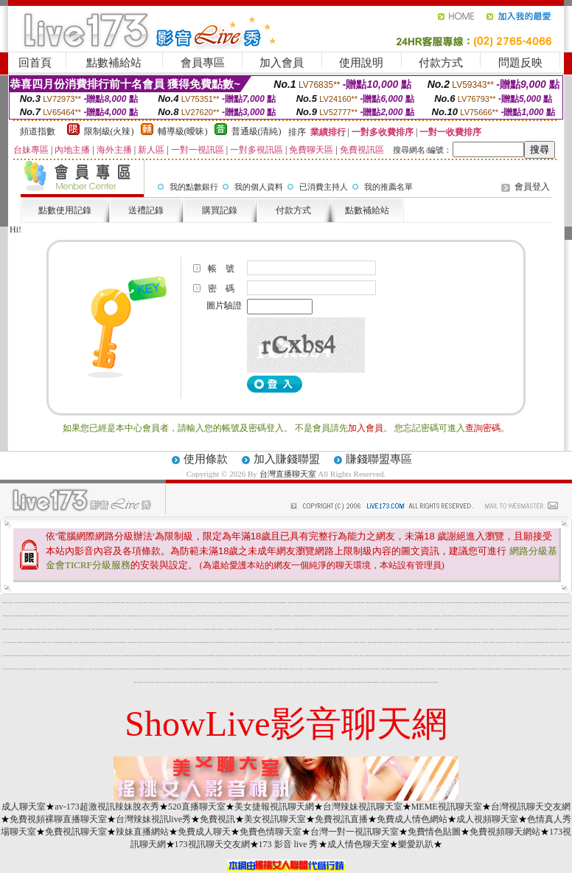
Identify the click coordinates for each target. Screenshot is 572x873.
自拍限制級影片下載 (307, 682)
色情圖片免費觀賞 (36, 615)
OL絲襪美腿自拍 (198, 642)
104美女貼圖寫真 (552, 655)
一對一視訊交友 (79, 615)
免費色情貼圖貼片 (489, 602)
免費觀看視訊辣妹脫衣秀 (301, 642)
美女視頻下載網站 (302, 615)
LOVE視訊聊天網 (309, 615)
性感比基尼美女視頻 (534, 642)
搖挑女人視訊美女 (556, 642)
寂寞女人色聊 (150, 642)
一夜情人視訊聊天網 (72, 615)
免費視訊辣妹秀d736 (350, 615)
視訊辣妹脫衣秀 (167, 602)
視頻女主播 (431, 682)
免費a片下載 (328, 655)
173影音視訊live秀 (33, 655)
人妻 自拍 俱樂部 (133, 655)
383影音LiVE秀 (260, 655)
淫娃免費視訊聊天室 (462, 602)
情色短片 (14, 642)
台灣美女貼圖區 (390, 682)
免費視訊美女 (421, 642)
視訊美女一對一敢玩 (150, 615)
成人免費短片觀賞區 (139, 642)
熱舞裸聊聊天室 (113, 615)
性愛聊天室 (242, 642)
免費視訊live (225, 682)
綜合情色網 (64, 655)
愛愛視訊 (277, 602)
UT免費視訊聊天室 (18, 615)
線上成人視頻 (160, 602)
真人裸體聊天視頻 (489, 655)
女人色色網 (426, 642)
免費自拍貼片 (341, 655)
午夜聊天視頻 (426, 602)
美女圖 (189, 642)
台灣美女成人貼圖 (108, 602)
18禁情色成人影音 (192, 655)
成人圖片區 (193, 642)
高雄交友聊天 (229, 655)
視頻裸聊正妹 (430, 642)
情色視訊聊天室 (405, 615)
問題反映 (520, 63)
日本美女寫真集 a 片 (319, 642)
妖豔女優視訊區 (220, 602)
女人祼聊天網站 (259, 682)
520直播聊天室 (197, 806)
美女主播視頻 (286, 642)
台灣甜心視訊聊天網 (363, 642)
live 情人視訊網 (179, 642)
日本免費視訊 (474, 642)
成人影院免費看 (380, 655)
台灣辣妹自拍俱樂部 (105, 642)
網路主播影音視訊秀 (324, 602)
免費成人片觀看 (229, 642)
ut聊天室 (127, 655)
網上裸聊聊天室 (532, 615)
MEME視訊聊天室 (446, 806)
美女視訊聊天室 (275, 819)
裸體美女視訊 (7, 655)
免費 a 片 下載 (394, 602)
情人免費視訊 (109, 655)
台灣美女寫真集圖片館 (267, 655)
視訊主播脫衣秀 (96, 602)
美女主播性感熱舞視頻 (174, 602)
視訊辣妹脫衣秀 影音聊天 (263, 602)
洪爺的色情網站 (65, 602)
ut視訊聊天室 (303, 602)
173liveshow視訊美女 (47, 655)
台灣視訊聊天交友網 (531, 806)
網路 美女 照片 (186, 615)
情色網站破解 (491, 642)
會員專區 (203, 63)
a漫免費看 (123, 655)
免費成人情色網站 (412, 819)
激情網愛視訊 (74, 602)
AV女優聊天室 (54, 602)
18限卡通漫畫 (253, 642)
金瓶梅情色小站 (362, 655)
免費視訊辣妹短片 (356, 642)
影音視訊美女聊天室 (253, 682)
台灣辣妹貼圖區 (234, 655)
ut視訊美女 (156, 602)
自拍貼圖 (101, 615)
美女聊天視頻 (411, 615)
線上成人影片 (144, 615)
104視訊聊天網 (198, 655)
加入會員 (281, 63)
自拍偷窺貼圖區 (56, 642)
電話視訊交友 (30, 615)
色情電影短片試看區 (358, 615)
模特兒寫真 (255, 615)
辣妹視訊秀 (67, 615)
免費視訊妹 (335, 602)
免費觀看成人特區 (246, 682)
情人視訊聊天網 (455, 602)
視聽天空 (392, 642)
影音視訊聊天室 (90, 602)
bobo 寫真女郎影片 (14, 655)
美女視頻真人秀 (409, 682)
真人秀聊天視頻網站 (271, 602)
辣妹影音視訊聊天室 (461, 655)
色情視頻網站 (369, 682)
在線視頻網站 (59, 602)
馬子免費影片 (206, 682)
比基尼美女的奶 (320, 682)
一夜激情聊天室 (562, 642)
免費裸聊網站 (421, 682)
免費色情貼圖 (533, 602)
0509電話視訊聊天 (425, 655)
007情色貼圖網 (140, 682)
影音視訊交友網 (427, 615)
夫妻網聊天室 (396, 642)
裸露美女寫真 (435, 642)
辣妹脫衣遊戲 (374, 642)
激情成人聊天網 (47, 602)
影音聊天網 (41, 615)
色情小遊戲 (245, 655)
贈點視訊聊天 (550, 602)
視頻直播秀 (155, 642)
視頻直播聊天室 (223, 655)
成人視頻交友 (487, 615)
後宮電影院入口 (400, 655)
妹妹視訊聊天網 (438, 602)
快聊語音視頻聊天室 (468, 642)
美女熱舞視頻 (124, 615)
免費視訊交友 (146, 602)
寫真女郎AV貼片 (248, 642)
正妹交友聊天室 (412, 655)
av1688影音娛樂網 (219, 642)
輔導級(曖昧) (183, 131)
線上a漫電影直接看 (63, 642)
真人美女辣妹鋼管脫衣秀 (414, 602)
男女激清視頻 (494, 655)
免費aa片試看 (95, 655)
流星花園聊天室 (181, 602)
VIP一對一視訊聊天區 (499, 615)
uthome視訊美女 (556, 602)
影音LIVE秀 (555, 615)
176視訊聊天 (421, 602)
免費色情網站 (102, 602)
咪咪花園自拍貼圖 (337, 615)
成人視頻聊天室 (487, 819)
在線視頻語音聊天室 (475, 602)
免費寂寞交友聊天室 (383, 682)
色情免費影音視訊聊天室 (513, 602)
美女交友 (260, 615)
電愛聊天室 (370, 642)
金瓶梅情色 (549, 615)
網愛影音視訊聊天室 (89, 655)
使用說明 (361, 63)
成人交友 (518, 615)
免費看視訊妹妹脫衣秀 (194, 602)
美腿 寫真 (479, 642)
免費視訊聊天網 (186, 602)
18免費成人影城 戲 (236, 642)
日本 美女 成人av (419, 655)
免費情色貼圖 (434, 832)
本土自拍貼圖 (214, 615)
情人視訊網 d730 (172, 642)
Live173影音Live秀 (462, 615)
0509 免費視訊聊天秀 (334, 642)
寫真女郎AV (186, 655)
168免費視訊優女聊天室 (562, 615)
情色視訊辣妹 (567, 655)
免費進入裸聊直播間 (171, 615)
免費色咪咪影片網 (387, 642)
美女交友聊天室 (315, 615)
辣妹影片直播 (85, 615)
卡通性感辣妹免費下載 (25, 602)
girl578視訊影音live (442, 642)
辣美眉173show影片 (211, 655)
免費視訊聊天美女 (291, 602)
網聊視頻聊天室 (541, 642)
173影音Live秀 (391, 615)
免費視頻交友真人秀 (372, 602)
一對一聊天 (364, 615)
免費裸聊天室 (218, 655)
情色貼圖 (367, 602)
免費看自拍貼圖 (265, 615)
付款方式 (441, 63)
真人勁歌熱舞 (435, 682)
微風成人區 (289, 655)
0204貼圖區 (197, 682)
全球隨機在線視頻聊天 (157, 655)
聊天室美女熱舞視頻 (267, 642)
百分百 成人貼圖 (414, 642)
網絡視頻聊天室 (43, 642)
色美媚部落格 (185, 642)
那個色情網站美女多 (220, 615)
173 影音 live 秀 (165, 655)
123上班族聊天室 (333, 682)
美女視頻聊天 (160, 642)
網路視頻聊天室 (450, 615)
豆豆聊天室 (119, 655)
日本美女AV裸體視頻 (402, 682)
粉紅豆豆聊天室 (406, 655)
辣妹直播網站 (142, 832)
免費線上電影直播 (83, 642)
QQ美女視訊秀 (233, 615)
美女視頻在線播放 (340, 682)
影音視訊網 (350, 642)
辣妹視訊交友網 (270, 615)
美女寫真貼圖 (426, 682)
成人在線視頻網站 (330, 615)
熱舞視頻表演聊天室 (123, 642)
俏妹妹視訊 (438, 615)
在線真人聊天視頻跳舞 (323, 615)
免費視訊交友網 (24, 615)
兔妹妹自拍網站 (116, 642)
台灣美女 (70, 602)
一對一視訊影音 (276, 615)
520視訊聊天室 (340, 602)
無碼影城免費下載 (438, 655)
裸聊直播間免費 (32, 642)
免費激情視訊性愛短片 (95, 615)
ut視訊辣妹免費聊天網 (140, 655)
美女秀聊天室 (282, 682)
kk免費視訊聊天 (47, 615)
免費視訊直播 (341, 819)
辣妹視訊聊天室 (227, 615)
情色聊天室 (69, 655)
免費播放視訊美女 (301, 682)
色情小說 (224, 642)
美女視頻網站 (111, 642)
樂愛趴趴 (415, 844)
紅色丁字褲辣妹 (280, 655)
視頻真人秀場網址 (26, 642)
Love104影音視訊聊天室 (148, 655)
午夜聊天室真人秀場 (408, 642)
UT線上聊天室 (322, 655)
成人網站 (85, 602)
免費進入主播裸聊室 (179, 615)
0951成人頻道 (546, 655)
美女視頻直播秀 (415, 682)
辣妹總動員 (249, 655)
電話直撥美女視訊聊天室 (137, 615)
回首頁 (35, 63)
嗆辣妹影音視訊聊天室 (81, 655)
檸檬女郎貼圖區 (455, 655)
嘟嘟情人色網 (364, 682)
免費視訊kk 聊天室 (450, 642)
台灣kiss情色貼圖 (69, 642)
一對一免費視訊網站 (399, 615)
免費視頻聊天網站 (505, 832)
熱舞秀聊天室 (38, 642)
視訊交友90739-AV (485, 642)
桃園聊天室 (357, 655)
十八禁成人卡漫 (49, 642)
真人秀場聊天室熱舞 (260, 642)
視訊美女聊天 (449, 655)
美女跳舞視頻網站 (20, 642)
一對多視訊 (456, 615)
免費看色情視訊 (482, 602)
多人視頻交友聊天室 (498, 642)
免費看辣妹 (123, 602)
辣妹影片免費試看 (18, 602)
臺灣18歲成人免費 (327, 642)
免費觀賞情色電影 (432, 602)
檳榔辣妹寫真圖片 (380, 642)
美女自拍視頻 (396, 682)
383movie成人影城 (375, 682)
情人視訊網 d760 (298, 602)
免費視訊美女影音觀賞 (183, 682)
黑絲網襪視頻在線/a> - (482, 655)
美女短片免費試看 (80, 602)
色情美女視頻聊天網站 (227, 602)
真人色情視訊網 (61, 615)
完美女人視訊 (532, 655)
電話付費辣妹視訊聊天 (240, 615)
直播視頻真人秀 (346, 682)
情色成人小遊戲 (308, 642)
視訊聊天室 (215, 602)
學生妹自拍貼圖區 (444, 615)
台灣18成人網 (151, 602)
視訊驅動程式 (468, 655)
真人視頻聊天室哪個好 (360, 602)
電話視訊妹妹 (346, 655)
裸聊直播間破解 (288, 615)
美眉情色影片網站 (169, 682)
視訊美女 (135, 602)
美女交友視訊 (330, 602)
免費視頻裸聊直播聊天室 (58, 819)
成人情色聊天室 (358, 844)
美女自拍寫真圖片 (317, 602)
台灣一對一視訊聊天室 (354, 832)
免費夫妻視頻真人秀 (198, 615)
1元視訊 (499, 655)
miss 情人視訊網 (167, 642)
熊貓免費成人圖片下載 (315, 655)
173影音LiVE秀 (342, 642)
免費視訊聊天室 (520, 602)
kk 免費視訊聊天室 (527, 602)
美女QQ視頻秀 (230, 682)
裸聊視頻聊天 (402, 642)
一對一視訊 (523, 642)
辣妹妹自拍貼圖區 (385, 615)
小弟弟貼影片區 (40, 655)
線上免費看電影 (10, 642)
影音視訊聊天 (416, 615)
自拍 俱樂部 (145, 642)
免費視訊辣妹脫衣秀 (449, 602)
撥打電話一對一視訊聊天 (249, 615)
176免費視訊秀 (190, 682)
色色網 (347, 642)
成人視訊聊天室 (163, 682)
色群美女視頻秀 (343, 615)
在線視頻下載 (547, 642)
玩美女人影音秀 (54, 655)
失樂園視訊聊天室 (544, 615)
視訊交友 (499, 602)
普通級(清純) (256, 131)
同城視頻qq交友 (282, 615)
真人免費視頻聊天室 (310, 602)
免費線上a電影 (461, 642)
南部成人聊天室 (287, 682)
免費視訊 (199, 602)
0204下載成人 (74, 655)
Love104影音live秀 (54, 615)
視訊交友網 (313, 642)
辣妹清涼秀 (210, 615)
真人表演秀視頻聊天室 (380, 602)
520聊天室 (100, 655)
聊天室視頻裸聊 (11, 615)
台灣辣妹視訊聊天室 (362, 806)
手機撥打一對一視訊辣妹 (525, 615)
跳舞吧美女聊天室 (504, 655)
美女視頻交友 (567, 602)
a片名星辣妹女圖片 (352, 682)
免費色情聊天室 (270, 832)
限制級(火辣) (109, 131)
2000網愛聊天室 (511, 655)
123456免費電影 (294, 682)
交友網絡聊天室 (544, 602)
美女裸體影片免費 (176, 682)
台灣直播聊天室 (287, 473)
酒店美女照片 (118, 615)
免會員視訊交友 (38, 602)
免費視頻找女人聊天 (172, 655)
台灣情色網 (60, 655)
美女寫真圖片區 (528, 642)
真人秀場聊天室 (129, 615)
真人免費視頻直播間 (400, 602)
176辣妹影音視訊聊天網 (370, 615)
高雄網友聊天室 (94, 642)
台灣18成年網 (212, 642)
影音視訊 (285, 655)
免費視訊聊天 (494, 602)
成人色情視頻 (277, 682)
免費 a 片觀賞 (354, 602)
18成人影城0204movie (116, 602)
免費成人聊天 (204, 832)
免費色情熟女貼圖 (388, 602)
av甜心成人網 (271, 682)
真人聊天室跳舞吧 (107, 615)
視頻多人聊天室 (469, 602)
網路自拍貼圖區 (32, 602)
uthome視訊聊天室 (248, 602)
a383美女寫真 (146, 682)
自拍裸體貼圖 (444, 655)
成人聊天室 (23, 806)
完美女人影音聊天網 (179, 655)
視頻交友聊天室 (422, 615)
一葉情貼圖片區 (157, 682)
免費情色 (99, 642)
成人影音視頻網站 (469, 615)
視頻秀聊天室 (315, 682)
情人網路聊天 (152, 682)
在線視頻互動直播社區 (205, 642)
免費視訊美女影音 (508, 615)
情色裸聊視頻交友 (326, 682)
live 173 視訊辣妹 (526, 655)
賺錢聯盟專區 (379, 459)
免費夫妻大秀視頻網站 (158, 615)
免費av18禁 (537, 655)
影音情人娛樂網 (241, 602)
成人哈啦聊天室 (76, 642)
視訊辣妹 (104, 655)
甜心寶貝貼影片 (240, 682)
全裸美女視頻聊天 (476, 615)
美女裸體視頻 (201, 682)
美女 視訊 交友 (165, 615)
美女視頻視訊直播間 (21, 655)
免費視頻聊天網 (204, 615)
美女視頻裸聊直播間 (218, 682)
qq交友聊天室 (561, 602)
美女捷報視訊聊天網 (274, 806)
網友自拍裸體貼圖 (296, 615)
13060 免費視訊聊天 (334, 655)
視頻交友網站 (433, 615)
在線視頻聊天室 (514, 615)
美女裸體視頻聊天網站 (283, 602)
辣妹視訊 (443, 602)
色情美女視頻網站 (235, 602)
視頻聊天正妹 (482, 615)
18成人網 (42, 602)
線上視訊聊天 (407, 602)
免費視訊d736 (432, 655)
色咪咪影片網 (375, 655)
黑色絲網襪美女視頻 (505, 602)
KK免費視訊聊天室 (378, 615)
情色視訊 (210, 602)
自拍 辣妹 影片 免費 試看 (129, 602)
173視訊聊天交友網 (212, 844)
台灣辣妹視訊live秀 (153, 819)
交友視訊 (235, 682)
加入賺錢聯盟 (287, 459)
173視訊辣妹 (114, 655)
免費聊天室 (27, 655)
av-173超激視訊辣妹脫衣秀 (106, 806)
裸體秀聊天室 (273, 642)
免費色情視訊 (538, 615)
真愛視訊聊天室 (5, 615)
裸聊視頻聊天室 (88, 642)
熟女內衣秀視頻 (204, 655)
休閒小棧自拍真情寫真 (132, 642)
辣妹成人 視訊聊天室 (347, 602)
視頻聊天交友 (456, 642)
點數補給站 (114, 63)
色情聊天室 (255, 655)
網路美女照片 (240, 655)
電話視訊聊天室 (492, 615)
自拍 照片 (4, 642)
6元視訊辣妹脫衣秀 (255, 602)
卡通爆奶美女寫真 (517, 642)
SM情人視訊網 (265, 682)
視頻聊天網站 (504, 642)
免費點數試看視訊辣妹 (518, 655)
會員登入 (532, 187)
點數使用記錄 (64, 210)
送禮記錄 (146, 210)
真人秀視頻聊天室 (280, 642)
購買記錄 (219, 210)
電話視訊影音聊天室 (205, 602)
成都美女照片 (191, 615)
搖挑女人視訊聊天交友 (292, 642)
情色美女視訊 (141, 602)
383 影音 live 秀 (510, 642)
